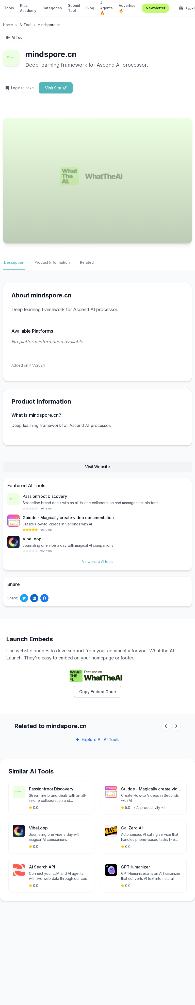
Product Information (52, 262)
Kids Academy (28, 8)
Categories (52, 8)
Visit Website (97, 466)
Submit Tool (74, 8)
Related (87, 262)
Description (14, 262)
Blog (90, 8)
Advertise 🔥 (127, 8)
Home (8, 25)
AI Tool (25, 25)
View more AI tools (97, 561)
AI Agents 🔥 (106, 8)
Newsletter (155, 8)
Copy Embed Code (97, 691)
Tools (9, 8)
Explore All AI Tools (97, 739)
